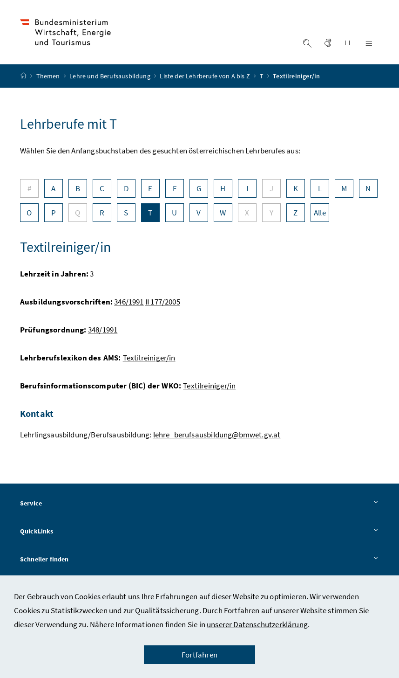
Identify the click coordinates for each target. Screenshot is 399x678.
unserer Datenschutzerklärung (257, 624)
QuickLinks (199, 531)
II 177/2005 (162, 302)
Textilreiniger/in (149, 358)
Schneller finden (199, 559)
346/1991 (128, 302)
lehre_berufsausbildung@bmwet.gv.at (217, 434)
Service (199, 503)
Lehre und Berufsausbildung (110, 76)
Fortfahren (199, 655)
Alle (320, 213)
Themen (48, 76)
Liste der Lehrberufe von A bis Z (205, 76)
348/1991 (102, 330)
